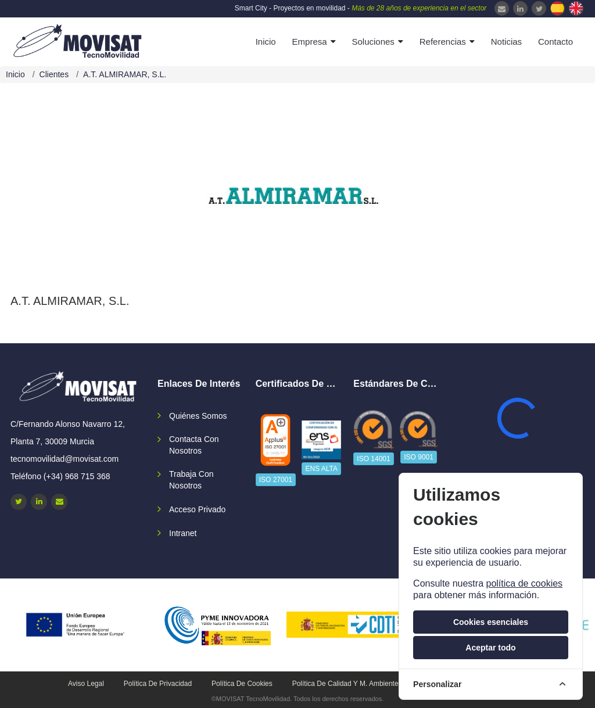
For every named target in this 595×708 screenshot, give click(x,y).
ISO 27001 (275, 480)
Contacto (555, 41)
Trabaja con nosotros (191, 479)
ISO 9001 (418, 457)
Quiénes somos (198, 416)
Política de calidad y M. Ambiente (345, 684)
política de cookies (524, 583)
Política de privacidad (158, 684)
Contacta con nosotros (194, 444)
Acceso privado (197, 509)
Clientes (54, 74)
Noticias (506, 41)
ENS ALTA (321, 469)
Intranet (182, 533)
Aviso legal (86, 684)
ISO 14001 (373, 459)
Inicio (266, 41)
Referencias (443, 41)
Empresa (309, 41)
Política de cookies (242, 684)
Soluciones (373, 41)
